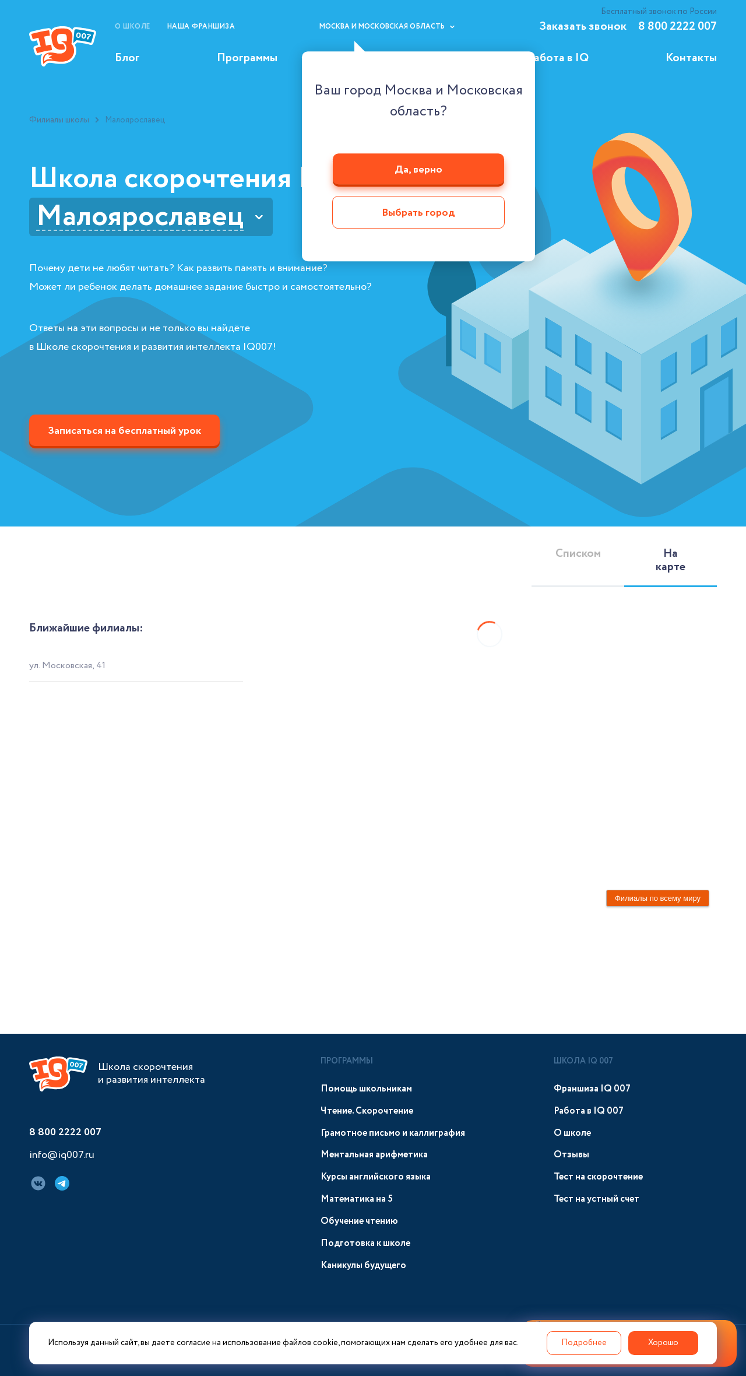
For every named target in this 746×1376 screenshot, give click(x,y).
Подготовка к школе (365, 1243)
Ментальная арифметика (374, 1154)
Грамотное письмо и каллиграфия (393, 1133)
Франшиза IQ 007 (592, 1089)
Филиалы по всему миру (658, 898)
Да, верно (418, 169)
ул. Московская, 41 (67, 665)
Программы (247, 58)
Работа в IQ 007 (589, 1111)
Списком (578, 553)
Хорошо (663, 1343)
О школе (132, 26)
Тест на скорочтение (598, 1177)
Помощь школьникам (366, 1089)
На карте (670, 560)
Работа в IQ (558, 58)
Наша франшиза (201, 26)
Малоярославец (140, 217)
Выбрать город (418, 213)
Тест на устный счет (596, 1199)
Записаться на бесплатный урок (124, 430)
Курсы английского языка (376, 1177)
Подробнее (584, 1343)
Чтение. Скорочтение (367, 1111)
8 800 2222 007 (677, 26)
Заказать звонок (583, 26)
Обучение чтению (359, 1221)
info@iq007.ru (61, 1155)
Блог (127, 58)
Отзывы (571, 1154)
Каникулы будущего (363, 1265)
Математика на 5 (357, 1199)
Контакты (691, 58)
